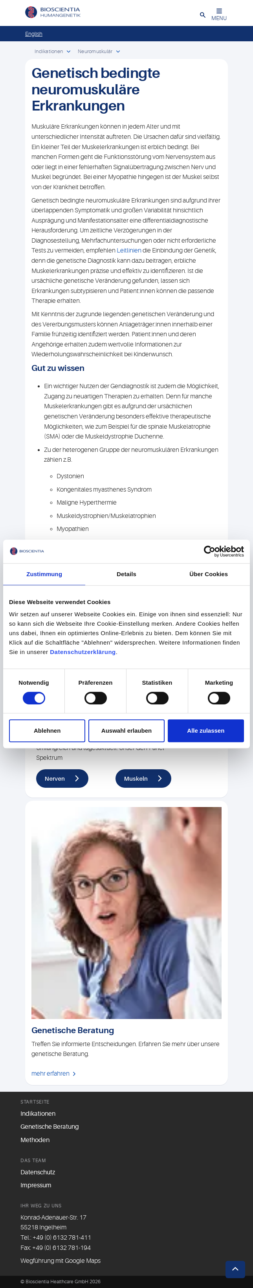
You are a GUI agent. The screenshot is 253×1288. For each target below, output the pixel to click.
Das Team (33, 1160)
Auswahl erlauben (126, 730)
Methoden (35, 1140)
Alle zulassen (205, 730)
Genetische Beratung (49, 1126)
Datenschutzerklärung (83, 652)
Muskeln (136, 778)
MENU (219, 14)
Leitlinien (129, 250)
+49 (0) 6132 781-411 (62, 1237)
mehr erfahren (50, 1073)
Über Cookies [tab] (208, 574)
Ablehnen (47, 730)
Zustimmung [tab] (44, 574)
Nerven (55, 778)
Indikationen (37, 1113)
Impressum (35, 1185)
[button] (202, 14)
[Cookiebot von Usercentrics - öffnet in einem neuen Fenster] (209, 551)
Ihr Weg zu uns (41, 1206)
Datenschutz (37, 1172)
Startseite (35, 1102)
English (33, 34)
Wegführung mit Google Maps (60, 1260)
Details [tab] (126, 574)
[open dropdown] (68, 52)
